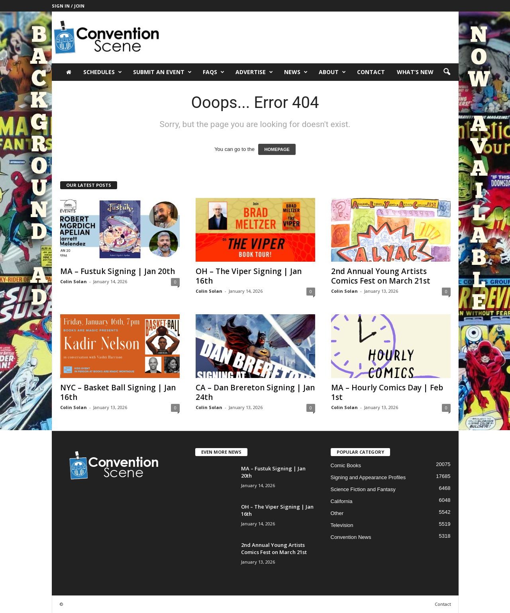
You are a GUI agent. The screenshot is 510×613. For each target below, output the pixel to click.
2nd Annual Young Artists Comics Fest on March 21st (380, 276)
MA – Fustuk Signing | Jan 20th (117, 271)
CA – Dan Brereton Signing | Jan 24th (255, 392)
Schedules (102, 72)
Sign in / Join (68, 6)
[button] (446, 72)
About (332, 72)
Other (337, 513)
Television (342, 525)
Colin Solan (73, 281)
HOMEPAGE (276, 149)
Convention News (351, 537)
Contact (371, 72)
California (342, 501)
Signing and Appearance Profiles (368, 477)
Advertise (254, 72)
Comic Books (346, 465)
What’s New (415, 72)
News (296, 72)
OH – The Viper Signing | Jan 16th (249, 276)
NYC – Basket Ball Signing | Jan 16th (118, 392)
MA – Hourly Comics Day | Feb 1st (387, 392)
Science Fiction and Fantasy (363, 489)
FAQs (213, 72)
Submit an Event (162, 72)
